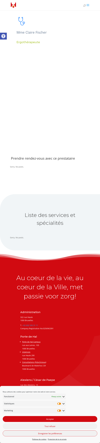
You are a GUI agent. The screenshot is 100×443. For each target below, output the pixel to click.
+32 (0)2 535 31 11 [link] (30, 325)
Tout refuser (50, 426)
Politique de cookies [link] (39, 439)
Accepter (50, 419)
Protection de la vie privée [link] (57, 439)
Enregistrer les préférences (50, 433)
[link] (3, 36)
